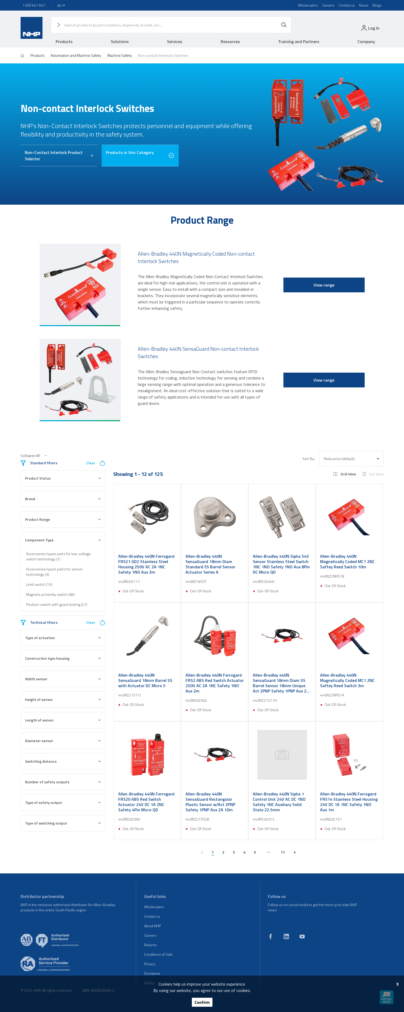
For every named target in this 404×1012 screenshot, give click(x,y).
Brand (63, 499)
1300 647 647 (34, 5)
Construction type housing (63, 658)
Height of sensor (63, 699)
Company (366, 41)
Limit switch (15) (39, 584)
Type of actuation (63, 637)
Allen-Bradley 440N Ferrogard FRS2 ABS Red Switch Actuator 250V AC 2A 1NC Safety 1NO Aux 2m (215, 683)
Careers (328, 5)
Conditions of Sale (158, 954)
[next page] (294, 852)
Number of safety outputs (63, 782)
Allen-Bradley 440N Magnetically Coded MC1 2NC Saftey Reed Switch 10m (347, 561)
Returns (150, 945)
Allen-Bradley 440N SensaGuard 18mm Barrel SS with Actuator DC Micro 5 (145, 680)
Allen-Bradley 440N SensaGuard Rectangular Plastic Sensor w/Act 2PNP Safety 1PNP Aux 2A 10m (210, 801)
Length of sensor (63, 720)
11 (283, 852)
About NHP (152, 926)
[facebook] (270, 936)
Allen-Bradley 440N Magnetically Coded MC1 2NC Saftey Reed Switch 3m (347, 680)
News (363, 5)
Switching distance (63, 761)
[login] (369, 28)
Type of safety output (63, 802)
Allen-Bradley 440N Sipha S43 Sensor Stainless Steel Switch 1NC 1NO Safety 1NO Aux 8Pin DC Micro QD (281, 564)
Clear (95, 463)
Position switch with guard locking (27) (56, 604)
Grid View (345, 474)
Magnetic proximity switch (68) (50, 594)
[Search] (284, 25)
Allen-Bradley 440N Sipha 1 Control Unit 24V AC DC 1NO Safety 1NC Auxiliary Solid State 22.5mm (279, 801)
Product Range (63, 519)
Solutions (120, 41)
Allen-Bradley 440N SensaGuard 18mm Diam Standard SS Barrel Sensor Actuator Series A (210, 564)
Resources (230, 41)
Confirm (202, 1002)
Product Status (63, 478)
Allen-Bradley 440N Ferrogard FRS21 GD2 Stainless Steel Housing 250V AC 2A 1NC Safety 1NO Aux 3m (146, 564)
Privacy (149, 964)
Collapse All (34, 455)
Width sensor (63, 679)
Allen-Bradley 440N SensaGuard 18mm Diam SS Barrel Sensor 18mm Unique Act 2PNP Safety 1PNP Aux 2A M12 (281, 683)
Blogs (377, 5)
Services (174, 41)
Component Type (63, 540)
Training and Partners (298, 41)
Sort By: (308, 458)
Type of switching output (63, 823)
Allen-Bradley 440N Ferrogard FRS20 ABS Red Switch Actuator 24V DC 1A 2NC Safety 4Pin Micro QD (146, 801)
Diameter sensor (63, 740)
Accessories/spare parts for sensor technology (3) (54, 571)
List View (373, 474)
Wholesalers (308, 5)
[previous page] (202, 852)
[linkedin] (286, 936)
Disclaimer (152, 973)
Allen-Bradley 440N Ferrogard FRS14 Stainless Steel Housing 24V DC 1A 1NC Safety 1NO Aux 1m (349, 801)
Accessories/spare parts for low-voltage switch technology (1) (58, 556)
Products (64, 41)
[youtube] (302, 936)
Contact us (347, 5)
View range (323, 285)
